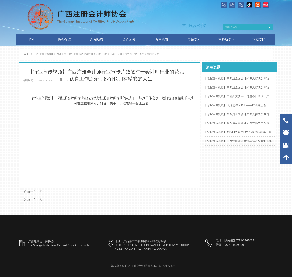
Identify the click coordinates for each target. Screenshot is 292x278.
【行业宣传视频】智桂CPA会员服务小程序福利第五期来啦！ (239, 132)
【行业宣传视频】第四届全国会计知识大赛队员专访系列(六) (239, 78)
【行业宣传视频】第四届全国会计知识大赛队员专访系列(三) (239, 123)
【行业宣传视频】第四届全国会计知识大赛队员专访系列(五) (239, 87)
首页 (26, 54)
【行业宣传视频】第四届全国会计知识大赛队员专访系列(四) (239, 114)
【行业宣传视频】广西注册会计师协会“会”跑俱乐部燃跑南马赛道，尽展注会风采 (239, 141)
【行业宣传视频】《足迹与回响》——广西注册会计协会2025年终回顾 (239, 105)
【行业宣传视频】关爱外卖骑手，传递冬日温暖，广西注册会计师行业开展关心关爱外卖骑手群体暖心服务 (239, 96)
